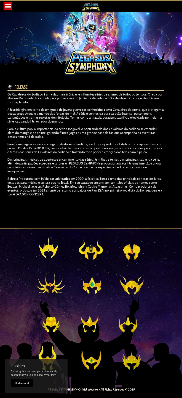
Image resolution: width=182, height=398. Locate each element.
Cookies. (18, 366)
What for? (50, 374)
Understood (22, 383)
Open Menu (8, 6)
